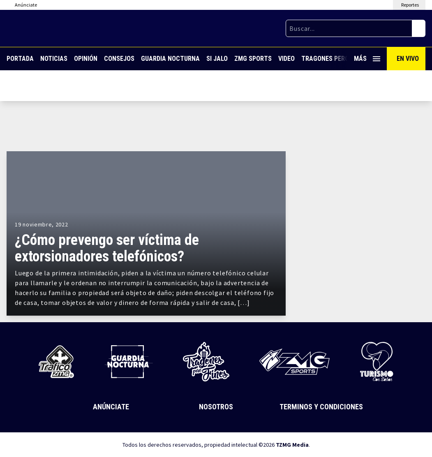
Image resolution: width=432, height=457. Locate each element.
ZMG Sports (253, 58)
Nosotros (216, 406)
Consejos (119, 58)
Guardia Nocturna (170, 58)
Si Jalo (217, 58)
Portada (20, 58)
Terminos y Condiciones (321, 406)
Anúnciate (111, 406)
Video (286, 58)
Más (367, 58)
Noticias (53, 58)
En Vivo (408, 58)
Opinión (85, 58)
